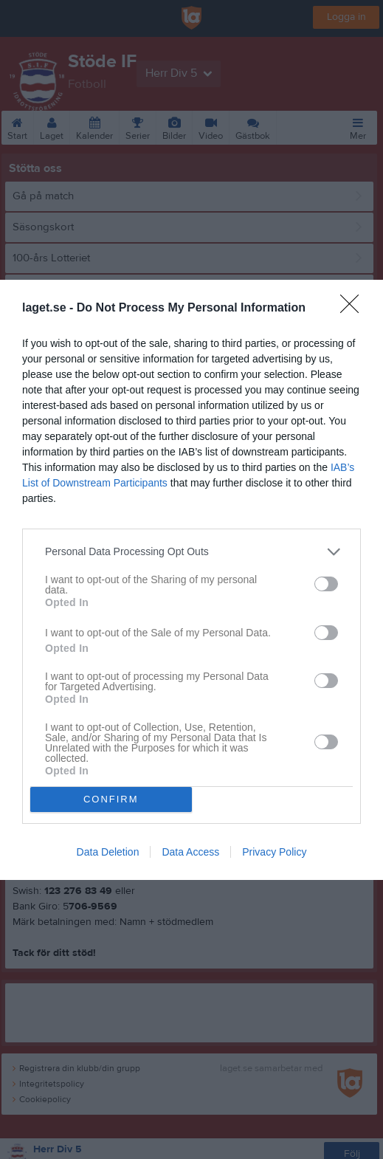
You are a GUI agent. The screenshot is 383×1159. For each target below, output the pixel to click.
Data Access (190, 852)
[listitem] (191, 552)
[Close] (354, 309)
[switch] (326, 584)
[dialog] (191, 580)
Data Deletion (108, 852)
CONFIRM (111, 799)
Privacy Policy (274, 852)
